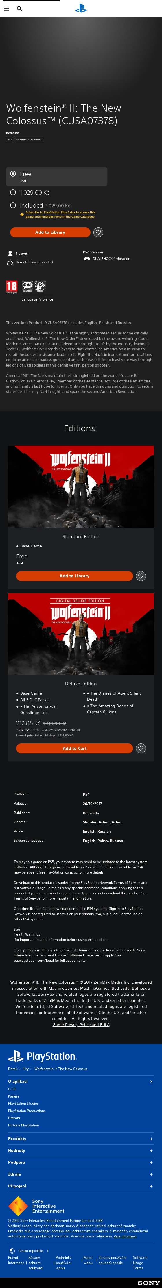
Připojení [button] (81, 1186)
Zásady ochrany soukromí (35, 1262)
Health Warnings (27, 934)
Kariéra (13, 1096)
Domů (13, 1068)
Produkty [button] (81, 1138)
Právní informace (16, 1260)
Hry (26, 1068)
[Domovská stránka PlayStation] (81, 8)
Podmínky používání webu (63, 1262)
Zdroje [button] (81, 1174)
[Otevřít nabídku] (6, 8)
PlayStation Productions (27, 1110)
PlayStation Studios (23, 1103)
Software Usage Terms (140, 1262)
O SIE (12, 1089)
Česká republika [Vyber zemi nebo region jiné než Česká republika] (29, 1251)
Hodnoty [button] (81, 1150)
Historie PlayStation (23, 1125)
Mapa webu (88, 1260)
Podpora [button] (81, 1162)
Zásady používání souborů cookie (112, 1260)
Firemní (14, 1117)
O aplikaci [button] (81, 1081)
